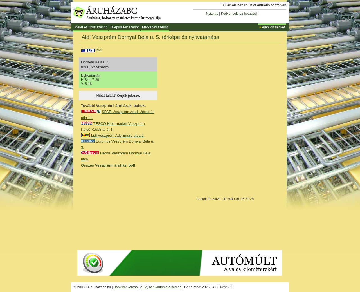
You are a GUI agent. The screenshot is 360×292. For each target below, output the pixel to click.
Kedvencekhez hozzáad (239, 14)
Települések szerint (124, 27)
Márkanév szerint (155, 27)
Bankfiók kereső (126, 287)
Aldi (99, 50)
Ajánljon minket (272, 27)
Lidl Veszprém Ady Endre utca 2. (118, 135)
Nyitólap (212, 14)
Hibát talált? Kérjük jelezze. (118, 96)
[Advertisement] (123, 208)
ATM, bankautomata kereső (161, 287)
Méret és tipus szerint (91, 27)
